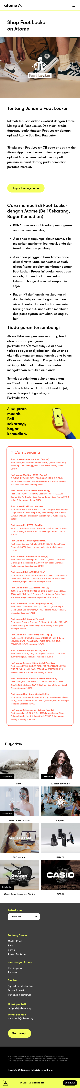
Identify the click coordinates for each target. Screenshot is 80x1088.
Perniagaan (15, 968)
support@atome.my (19, 1008)
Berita (11, 949)
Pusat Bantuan (17, 954)
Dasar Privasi (16, 990)
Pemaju (12, 972)
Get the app (19, 1033)
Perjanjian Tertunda (19, 994)
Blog (10, 945)
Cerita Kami (15, 941)
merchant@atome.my (20, 1018)
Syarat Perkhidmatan (20, 986)
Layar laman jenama (26, 188)
